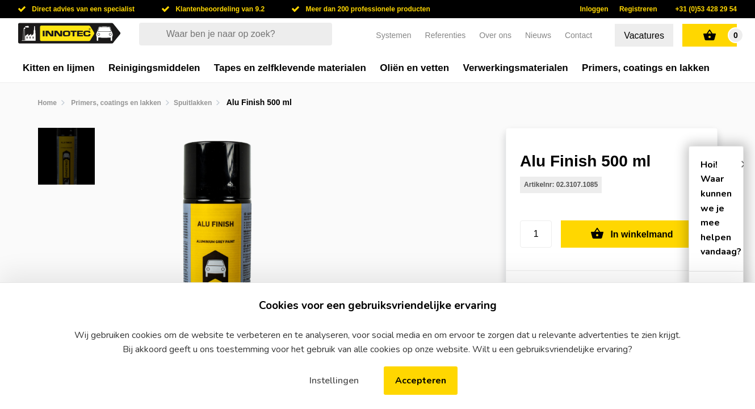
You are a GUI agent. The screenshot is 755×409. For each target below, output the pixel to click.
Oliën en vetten (414, 67)
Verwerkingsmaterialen (515, 67)
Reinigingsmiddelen (154, 67)
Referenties (445, 35)
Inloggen (594, 9)
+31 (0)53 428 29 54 (706, 9)
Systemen (393, 35)
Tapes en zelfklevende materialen (290, 67)
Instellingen (334, 380)
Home (47, 103)
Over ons (495, 35)
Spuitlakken (193, 103)
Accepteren (420, 380)
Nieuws (538, 35)
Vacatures (644, 35)
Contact (578, 35)
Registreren (638, 9)
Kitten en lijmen (59, 67)
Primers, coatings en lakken (646, 67)
